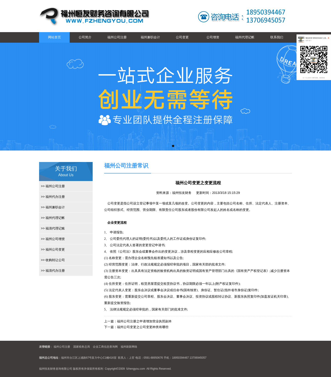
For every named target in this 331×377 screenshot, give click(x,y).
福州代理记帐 (244, 37)
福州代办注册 (52, 196)
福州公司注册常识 (126, 165)
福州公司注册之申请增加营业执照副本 (144, 321)
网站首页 (54, 37)
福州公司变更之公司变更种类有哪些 (142, 327)
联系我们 (276, 37)
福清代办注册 (52, 270)
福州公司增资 (52, 239)
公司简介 (85, 37)
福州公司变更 (52, 249)
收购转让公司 (52, 260)
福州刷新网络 (129, 346)
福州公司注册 (117, 37)
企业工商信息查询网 (105, 346)
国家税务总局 (81, 346)
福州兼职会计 (150, 37)
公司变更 (182, 37)
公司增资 (212, 37)
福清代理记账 (52, 228)
